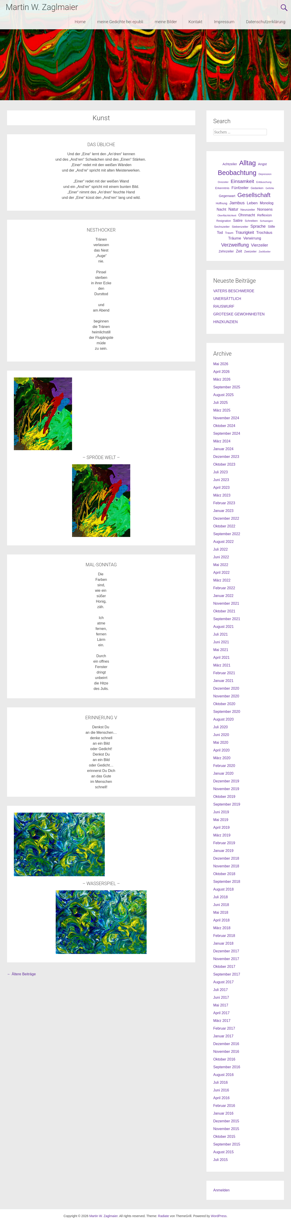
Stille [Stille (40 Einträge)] (271, 226)
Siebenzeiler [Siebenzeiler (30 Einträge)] (240, 226)
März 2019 (222, 835)
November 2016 (226, 1051)
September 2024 (226, 433)
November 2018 (226, 866)
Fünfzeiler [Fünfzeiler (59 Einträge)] (239, 188)
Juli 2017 (220, 990)
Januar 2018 (223, 943)
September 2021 (226, 619)
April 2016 (221, 1098)
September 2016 (226, 1067)
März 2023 (222, 495)
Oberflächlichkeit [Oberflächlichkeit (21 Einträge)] (226, 215)
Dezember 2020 (226, 688)
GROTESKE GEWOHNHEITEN (239, 314)
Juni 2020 (221, 735)
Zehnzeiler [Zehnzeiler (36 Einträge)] (226, 251)
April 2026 (221, 372)
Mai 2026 (220, 364)
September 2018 (226, 882)
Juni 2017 (221, 997)
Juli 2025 (220, 402)
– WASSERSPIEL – (101, 883)
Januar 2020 (223, 773)
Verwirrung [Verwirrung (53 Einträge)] (252, 238)
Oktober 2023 (224, 464)
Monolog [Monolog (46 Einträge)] (266, 203)
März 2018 (222, 928)
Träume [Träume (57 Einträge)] (234, 238)
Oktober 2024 (224, 426)
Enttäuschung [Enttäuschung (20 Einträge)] (263, 182)
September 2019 (226, 804)
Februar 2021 (224, 673)
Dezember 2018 (226, 858)
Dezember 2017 (226, 951)
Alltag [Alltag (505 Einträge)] (247, 163)
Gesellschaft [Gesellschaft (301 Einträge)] (253, 195)
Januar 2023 (223, 511)
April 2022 (221, 572)
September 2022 (226, 534)
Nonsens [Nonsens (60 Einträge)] (265, 209)
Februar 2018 (224, 936)
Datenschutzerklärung (265, 21)
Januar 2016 (223, 1113)
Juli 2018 (220, 897)
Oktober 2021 (224, 611)
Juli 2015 (220, 1160)
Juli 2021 (220, 634)
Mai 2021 (220, 650)
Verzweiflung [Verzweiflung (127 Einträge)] (235, 245)
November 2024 (226, 418)
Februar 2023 (224, 503)
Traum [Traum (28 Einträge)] (229, 233)
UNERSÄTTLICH (227, 299)
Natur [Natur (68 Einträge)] (233, 209)
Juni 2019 (221, 812)
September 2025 (226, 387)
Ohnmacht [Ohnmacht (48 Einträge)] (246, 215)
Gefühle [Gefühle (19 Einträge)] (270, 188)
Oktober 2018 (224, 874)
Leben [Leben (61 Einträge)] (252, 203)
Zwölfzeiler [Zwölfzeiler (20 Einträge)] (265, 251)
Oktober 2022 (224, 526)
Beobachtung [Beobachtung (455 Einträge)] (237, 172)
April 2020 (221, 750)
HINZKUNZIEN (225, 322)
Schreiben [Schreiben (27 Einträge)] (251, 220)
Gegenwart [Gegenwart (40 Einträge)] (227, 196)
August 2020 (223, 719)
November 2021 (226, 603)
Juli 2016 (220, 1082)
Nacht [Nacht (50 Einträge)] (221, 209)
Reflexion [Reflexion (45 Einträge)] (264, 215)
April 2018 (221, 920)
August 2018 (223, 889)
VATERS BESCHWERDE (233, 291)
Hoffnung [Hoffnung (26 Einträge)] (221, 203)
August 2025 (223, 395)
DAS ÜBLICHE (101, 144)
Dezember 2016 (226, 1044)
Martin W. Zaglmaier (42, 7)
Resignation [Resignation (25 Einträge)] (223, 220)
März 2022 (222, 580)
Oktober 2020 (224, 704)
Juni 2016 (221, 1090)
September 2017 (226, 974)
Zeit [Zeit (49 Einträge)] (239, 251)
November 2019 (226, 789)
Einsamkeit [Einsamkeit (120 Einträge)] (242, 181)
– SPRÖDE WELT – (101, 457)
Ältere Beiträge (21, 974)
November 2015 (226, 1129)
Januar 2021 (223, 681)
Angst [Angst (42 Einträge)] (262, 164)
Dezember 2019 (226, 781)
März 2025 (222, 410)
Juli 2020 (220, 727)
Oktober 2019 (224, 797)
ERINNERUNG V (101, 717)
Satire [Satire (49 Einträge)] (238, 220)
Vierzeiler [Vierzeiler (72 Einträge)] (259, 245)
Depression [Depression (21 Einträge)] (264, 174)
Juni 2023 (221, 480)
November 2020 (226, 696)
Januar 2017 (223, 1036)
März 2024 (222, 441)
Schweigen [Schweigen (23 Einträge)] (266, 220)
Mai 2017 (220, 1005)
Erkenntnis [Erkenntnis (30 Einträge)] (222, 188)
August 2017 (223, 982)
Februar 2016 (224, 1106)
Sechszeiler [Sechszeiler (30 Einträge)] (222, 226)
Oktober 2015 (224, 1136)
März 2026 (222, 379)
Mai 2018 (220, 912)
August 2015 (223, 1152)
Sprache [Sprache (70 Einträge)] (258, 226)
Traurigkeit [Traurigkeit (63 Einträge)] (245, 232)
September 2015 (226, 1144)
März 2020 (222, 758)
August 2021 (223, 627)
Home (80, 21)
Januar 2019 (223, 851)
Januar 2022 (223, 596)
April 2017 (221, 1013)
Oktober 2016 (224, 1059)
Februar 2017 (224, 1028)
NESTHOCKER (101, 230)
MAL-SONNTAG (101, 564)
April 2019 (221, 827)
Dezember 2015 (226, 1121)
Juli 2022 (220, 549)
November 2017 (226, 959)
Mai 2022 (220, 565)
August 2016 (223, 1075)
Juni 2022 (221, 557)
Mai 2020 (220, 742)
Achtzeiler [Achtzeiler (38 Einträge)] (230, 164)
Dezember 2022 (226, 518)
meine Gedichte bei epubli (120, 21)
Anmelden (221, 1190)
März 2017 (222, 1021)
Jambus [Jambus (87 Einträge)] (237, 202)
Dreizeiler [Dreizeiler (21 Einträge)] (223, 182)
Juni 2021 (221, 642)
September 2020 (226, 712)
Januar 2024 (223, 449)
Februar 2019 (224, 843)
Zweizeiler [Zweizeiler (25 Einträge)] (250, 251)
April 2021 (221, 657)
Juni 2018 (221, 905)
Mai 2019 (220, 820)
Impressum (224, 21)
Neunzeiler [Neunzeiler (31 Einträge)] (248, 209)
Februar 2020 (224, 766)
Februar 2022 (224, 588)
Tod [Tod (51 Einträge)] (220, 232)
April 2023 (221, 487)
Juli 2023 (220, 472)
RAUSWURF (223, 306)
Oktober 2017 (224, 966)
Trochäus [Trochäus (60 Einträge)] (264, 232)
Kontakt (195, 21)
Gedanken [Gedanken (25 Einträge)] (257, 188)
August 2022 (223, 542)
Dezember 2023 (226, 457)
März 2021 (222, 665)
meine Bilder (166, 21)
